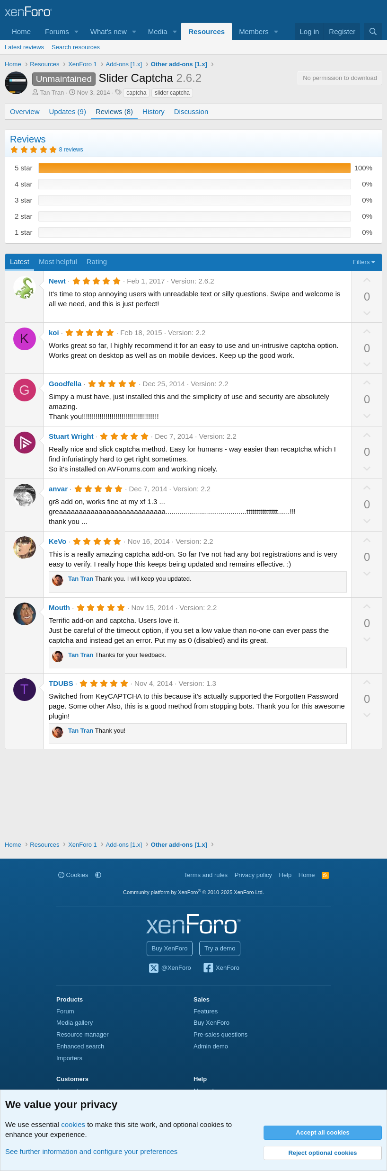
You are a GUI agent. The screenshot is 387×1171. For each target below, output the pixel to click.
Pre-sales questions (220, 1034)
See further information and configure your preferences (91, 1151)
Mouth (59, 607)
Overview (25, 111)
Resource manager (82, 1034)
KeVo (57, 541)
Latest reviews (24, 47)
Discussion (191, 111)
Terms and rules (206, 874)
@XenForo (169, 968)
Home (21, 31)
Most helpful (58, 261)
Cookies (73, 874)
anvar (58, 489)
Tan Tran (52, 92)
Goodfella (65, 384)
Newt (57, 281)
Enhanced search (80, 1046)
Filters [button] (361, 262)
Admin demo (211, 1046)
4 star (24, 184)
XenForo (220, 968)
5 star (24, 168)
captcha (136, 92)
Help (285, 874)
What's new (108, 31)
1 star (24, 232)
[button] (76, 31)
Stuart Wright (71, 436)
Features (206, 1011)
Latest (19, 261)
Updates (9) (67, 111)
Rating (97, 261)
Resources (206, 31)
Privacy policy (253, 874)
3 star (24, 200)
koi (54, 332)
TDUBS (61, 683)
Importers (69, 1058)
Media (157, 31)
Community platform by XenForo (193, 892)
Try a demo (219, 948)
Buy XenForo (170, 948)
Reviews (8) (114, 111)
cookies (73, 1124)
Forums (57, 31)
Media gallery (74, 1022)
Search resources (76, 47)
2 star (24, 216)
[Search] (373, 31)
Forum (65, 1011)
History (153, 111)
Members (254, 31)
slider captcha (172, 92)
